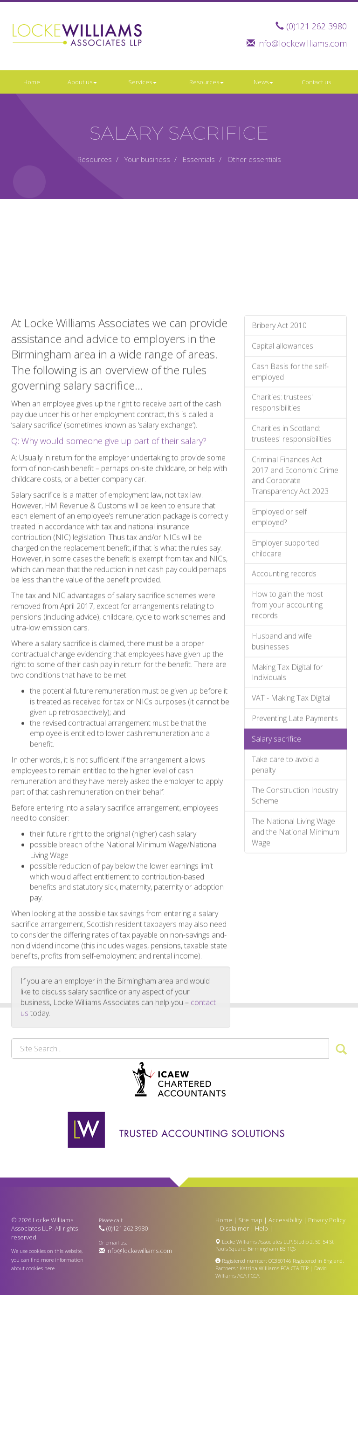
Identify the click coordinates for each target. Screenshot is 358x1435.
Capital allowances (282, 473)
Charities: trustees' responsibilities (282, 530)
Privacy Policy (326, 1220)
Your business (147, 159)
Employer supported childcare (285, 675)
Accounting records (284, 701)
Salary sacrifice (276, 866)
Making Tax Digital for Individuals (287, 799)
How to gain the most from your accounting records (287, 732)
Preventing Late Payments (295, 845)
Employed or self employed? (279, 644)
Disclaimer (234, 1228)
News (263, 82)
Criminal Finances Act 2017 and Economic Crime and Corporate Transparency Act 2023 (295, 603)
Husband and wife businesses (282, 768)
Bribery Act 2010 (279, 452)
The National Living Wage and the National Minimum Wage (295, 959)
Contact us (316, 82)
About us (82, 82)
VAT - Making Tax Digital (291, 825)
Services (142, 82)
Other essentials (254, 159)
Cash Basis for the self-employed (290, 498)
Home (31, 82)
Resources (206, 82)
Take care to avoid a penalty (285, 891)
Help (261, 1228)
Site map (250, 1220)
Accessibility (285, 1220)
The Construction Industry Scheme (295, 923)
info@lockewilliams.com (302, 43)
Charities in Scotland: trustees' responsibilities (291, 560)
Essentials (199, 159)
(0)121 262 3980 (316, 26)
